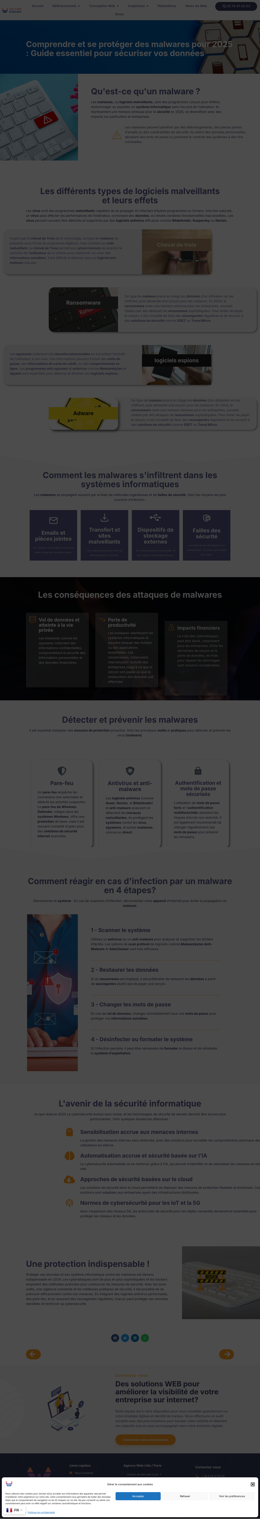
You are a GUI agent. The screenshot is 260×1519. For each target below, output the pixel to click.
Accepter (138, 1496)
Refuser (185, 1496)
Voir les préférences (232, 1496)
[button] (253, 1484)
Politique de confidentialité (41, 1512)
